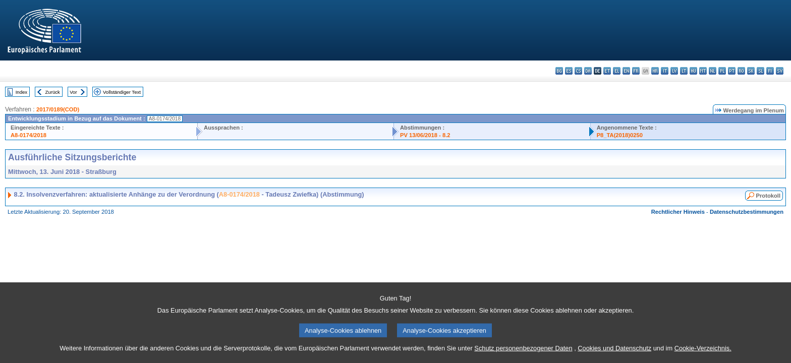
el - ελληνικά (616, 71)
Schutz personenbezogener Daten (523, 355)
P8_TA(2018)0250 (620, 135)
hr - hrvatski (655, 71)
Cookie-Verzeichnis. (702, 355)
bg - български (559, 71)
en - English (626, 71)
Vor (73, 92)
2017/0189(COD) (57, 109)
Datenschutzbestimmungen (746, 212)
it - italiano (664, 71)
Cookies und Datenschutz (614, 355)
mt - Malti (703, 71)
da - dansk (588, 71)
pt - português (732, 71)
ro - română (741, 71)
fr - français (636, 71)
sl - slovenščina (760, 71)
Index (21, 92)
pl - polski (722, 71)
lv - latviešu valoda (674, 71)
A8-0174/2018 (28, 135)
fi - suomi (770, 71)
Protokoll (768, 196)
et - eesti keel (607, 71)
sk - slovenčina (751, 71)
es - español (569, 71)
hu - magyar (693, 71)
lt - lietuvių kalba (684, 71)
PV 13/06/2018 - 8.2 (425, 135)
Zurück (52, 92)
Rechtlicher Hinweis (678, 212)
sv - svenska (779, 71)
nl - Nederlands (712, 71)
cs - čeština (578, 71)
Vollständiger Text (122, 92)
